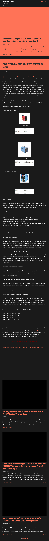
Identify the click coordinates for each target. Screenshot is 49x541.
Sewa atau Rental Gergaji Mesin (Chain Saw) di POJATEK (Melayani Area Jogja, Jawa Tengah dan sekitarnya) (24, 466)
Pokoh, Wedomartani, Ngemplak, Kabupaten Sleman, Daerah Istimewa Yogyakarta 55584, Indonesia (24, 347)
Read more (45, 427)
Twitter (35, 330)
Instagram (39, 330)
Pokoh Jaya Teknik (8, 1)
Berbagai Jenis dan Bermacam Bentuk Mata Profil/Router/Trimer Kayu (22, 412)
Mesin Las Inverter (12, 345)
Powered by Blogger (24, 538)
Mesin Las (7, 345)
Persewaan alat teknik (20, 345)
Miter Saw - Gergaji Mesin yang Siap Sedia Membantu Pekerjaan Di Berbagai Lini (21, 39)
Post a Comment (9, 54)
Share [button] (3, 54)
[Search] (42, 1)
